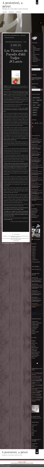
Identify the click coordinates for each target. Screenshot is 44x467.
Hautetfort (24, 461)
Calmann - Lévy (34, 349)
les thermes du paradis (13, 238)
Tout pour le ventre (35, 321)
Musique (34, 55)
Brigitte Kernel (34, 212)
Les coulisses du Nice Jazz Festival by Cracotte (37, 159)
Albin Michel (34, 346)
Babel (33, 433)
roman (23, 238)
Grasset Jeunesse (35, 446)
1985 (33, 382)
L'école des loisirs (35, 443)
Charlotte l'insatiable (35, 331)
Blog (33, 45)
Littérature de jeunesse (36, 48)
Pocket (33, 432)
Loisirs (34, 52)
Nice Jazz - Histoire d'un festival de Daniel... (36, 153)
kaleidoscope (34, 448)
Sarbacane (33, 445)
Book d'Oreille (34, 328)
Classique (34, 47)
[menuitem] (5, 12)
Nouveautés (26, 236)
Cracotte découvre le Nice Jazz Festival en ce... (37, 166)
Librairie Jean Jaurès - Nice (36, 269)
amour (26, 238)
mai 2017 (33, 252)
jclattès (20, 238)
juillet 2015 (34, 253)
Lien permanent (16, 234)
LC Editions (33, 341)
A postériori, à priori (34, 312)
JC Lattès (33, 344)
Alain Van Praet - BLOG (37, 377)
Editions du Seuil (34, 356)
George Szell (34, 388)
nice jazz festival (35, 107)
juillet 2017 (34, 250)
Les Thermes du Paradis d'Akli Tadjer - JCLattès (15, 56)
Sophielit (33, 330)
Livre (33, 51)
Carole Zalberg (34, 208)
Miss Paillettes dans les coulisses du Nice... (36, 198)
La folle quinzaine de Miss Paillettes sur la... (37, 185)
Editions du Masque (35, 353)
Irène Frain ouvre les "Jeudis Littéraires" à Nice (11, 35)
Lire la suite (37, 79)
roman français (35, 102)
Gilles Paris (33, 214)
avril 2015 (34, 258)
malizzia (33, 291)
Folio (32, 429)
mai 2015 (33, 256)
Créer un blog (20, 461)
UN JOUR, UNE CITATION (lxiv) (37, 376)
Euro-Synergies (39, 397)
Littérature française (11, 236)
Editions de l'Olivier (35, 347)
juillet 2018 (34, 246)
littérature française (17, 239)
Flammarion (34, 340)
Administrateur (34, 278)
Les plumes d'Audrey (35, 324)
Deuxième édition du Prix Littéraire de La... (37, 178)
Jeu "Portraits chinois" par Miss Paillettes (37, 191)
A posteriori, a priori (13, 4)
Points (33, 435)
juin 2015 (33, 255)
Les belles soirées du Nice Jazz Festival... (37, 146)
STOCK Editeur (34, 350)
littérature (34, 112)
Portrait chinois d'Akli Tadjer (9, 37)
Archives (11, 12)
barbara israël (39, 100)
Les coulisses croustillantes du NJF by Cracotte (37, 140)
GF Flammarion (34, 430)
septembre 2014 (35, 259)
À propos (18, 12)
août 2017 (34, 249)
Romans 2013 (35, 61)
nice (33, 100)
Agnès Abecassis (35, 211)
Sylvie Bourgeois (34, 217)
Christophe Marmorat (35, 215)
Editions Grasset (34, 343)
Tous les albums (36, 239)
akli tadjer (7, 238)
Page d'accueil (23, 35)
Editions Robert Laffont (36, 352)
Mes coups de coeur (20, 236)
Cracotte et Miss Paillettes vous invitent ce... (37, 172)
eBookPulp (33, 333)
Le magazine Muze (35, 327)
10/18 (33, 426)
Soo (32, 304)
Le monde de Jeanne (35, 325)
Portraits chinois (35, 58)
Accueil (5, 12)
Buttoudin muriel (34, 285)
